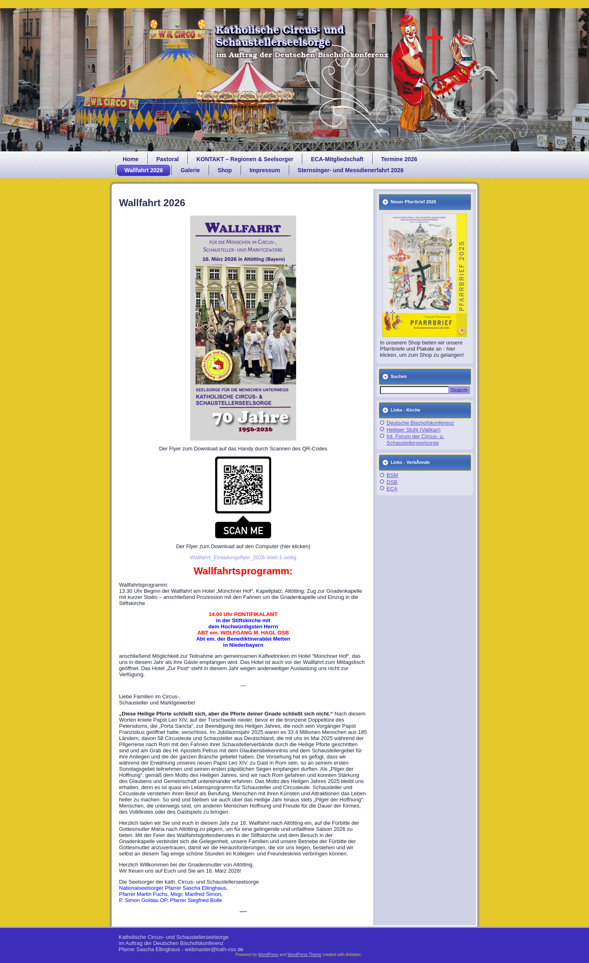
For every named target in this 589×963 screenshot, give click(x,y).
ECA (392, 489)
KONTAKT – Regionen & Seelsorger (244, 159)
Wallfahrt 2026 (143, 170)
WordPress (268, 954)
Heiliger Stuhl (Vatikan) (414, 430)
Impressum (265, 170)
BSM (392, 475)
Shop (225, 170)
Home (131, 159)
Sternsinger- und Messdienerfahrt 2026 (351, 170)
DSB (392, 482)
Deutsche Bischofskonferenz (420, 423)
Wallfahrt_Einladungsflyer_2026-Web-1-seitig (243, 557)
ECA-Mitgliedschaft (337, 159)
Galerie (190, 170)
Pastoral (167, 159)
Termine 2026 (399, 159)
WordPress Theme (304, 954)
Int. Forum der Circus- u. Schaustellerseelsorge (415, 439)
